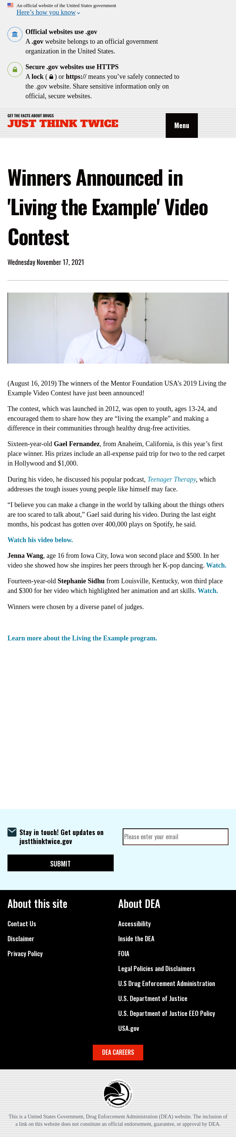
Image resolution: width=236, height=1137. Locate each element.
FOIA (123, 953)
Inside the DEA (136, 938)
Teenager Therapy (171, 479)
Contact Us (21, 923)
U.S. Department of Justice (152, 998)
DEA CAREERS (118, 1052)
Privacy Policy (25, 953)
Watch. (216, 565)
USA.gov (128, 1028)
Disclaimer (20, 938)
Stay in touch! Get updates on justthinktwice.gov (61, 837)
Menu (181, 125)
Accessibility (134, 923)
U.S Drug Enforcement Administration (166, 983)
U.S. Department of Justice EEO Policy (166, 1013)
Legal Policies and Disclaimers (156, 968)
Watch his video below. (40, 540)
